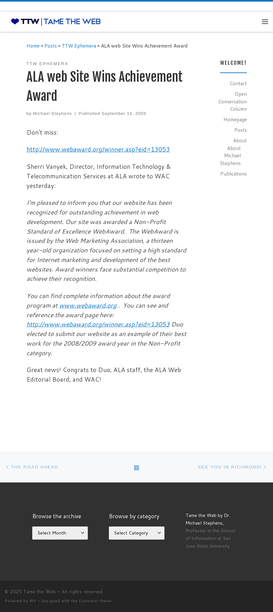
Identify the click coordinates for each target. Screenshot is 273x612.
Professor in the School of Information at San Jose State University (210, 538)
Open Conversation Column (232, 101)
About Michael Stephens (230, 156)
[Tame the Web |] (56, 21)
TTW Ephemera (79, 45)
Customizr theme (95, 600)
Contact (238, 83)
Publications (233, 173)
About (240, 140)
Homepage (235, 119)
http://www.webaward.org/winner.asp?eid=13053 (98, 149)
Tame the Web (39, 591)
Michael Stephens (52, 113)
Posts (50, 45)
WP (32, 600)
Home (33, 45)
